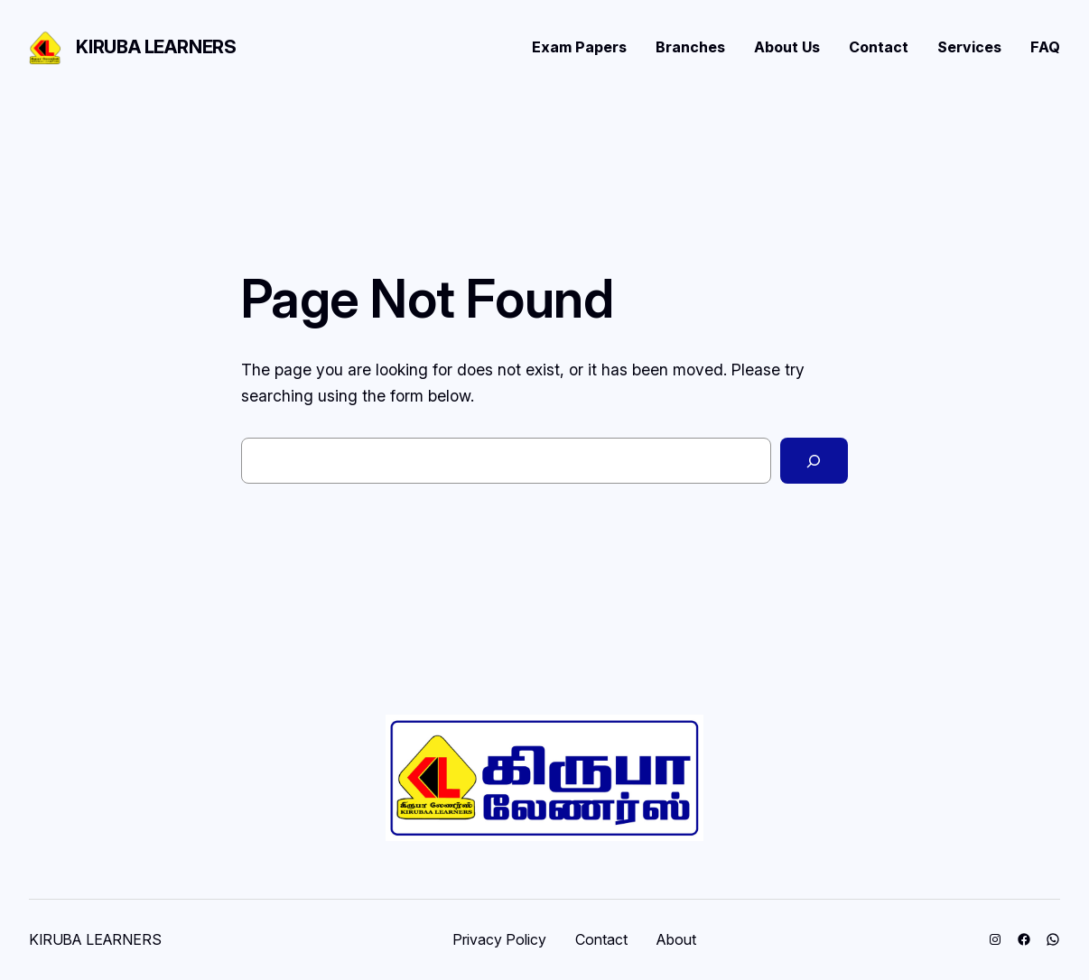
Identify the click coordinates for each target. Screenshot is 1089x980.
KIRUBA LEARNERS (156, 47)
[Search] (814, 461)
